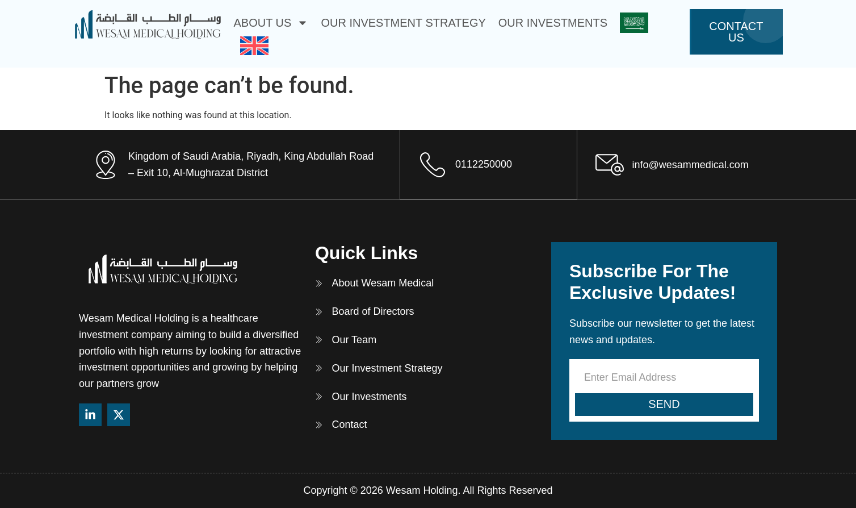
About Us (271, 22)
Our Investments (552, 22)
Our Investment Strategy (403, 22)
